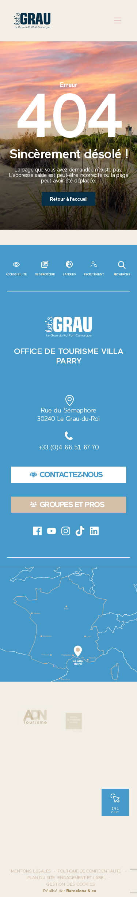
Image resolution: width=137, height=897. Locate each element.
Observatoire (45, 274)
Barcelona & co (81, 890)
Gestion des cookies (70, 884)
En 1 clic (115, 810)
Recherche (122, 268)
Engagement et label (81, 877)
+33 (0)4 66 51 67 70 (68, 447)
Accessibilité (16, 274)
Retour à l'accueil (69, 199)
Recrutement (94, 274)
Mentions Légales (31, 871)
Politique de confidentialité (89, 871)
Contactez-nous (66, 474)
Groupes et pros (67, 504)
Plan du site (41, 877)
